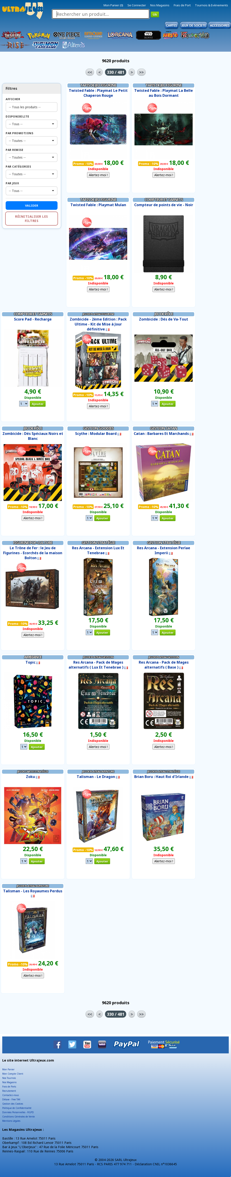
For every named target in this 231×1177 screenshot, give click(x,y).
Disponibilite (17, 116)
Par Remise (14, 150)
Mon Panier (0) (113, 5)
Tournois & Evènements (211, 5)
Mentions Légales (11, 1120)
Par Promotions (19, 133)
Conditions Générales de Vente (18, 1116)
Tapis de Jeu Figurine (98, 85)
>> (141, 72)
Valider (31, 205)
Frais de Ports (9, 1086)
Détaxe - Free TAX (11, 1099)
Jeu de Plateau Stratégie (163, 771)
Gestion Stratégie (98, 542)
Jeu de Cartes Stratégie (32, 771)
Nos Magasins (159, 5)
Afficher (13, 99)
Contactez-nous (10, 1095)
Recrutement (9, 1090)
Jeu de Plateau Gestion (98, 657)
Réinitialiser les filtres (31, 218)
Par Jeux (12, 183)
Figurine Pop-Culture (32, 542)
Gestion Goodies (98, 428)
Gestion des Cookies (12, 1103)
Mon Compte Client (12, 1073)
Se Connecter (136, 5)
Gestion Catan (163, 428)
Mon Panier (8, 1069)
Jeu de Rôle (164, 314)
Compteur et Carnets (164, 199)
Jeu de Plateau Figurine (98, 314)
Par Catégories (18, 166)
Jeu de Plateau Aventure (98, 771)
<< (90, 72)
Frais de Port (182, 5)
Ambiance (33, 657)
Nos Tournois (9, 1078)
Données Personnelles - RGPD (18, 1112)
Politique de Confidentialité (16, 1108)
